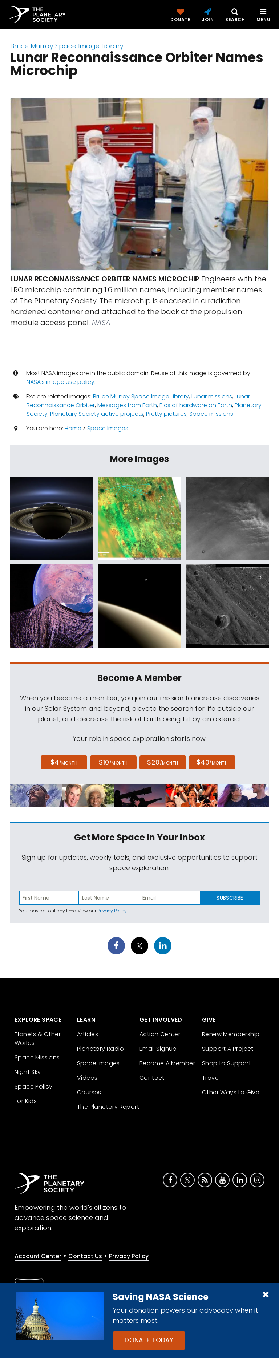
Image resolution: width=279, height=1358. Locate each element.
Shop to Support (226, 1063)
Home (73, 428)
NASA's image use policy (60, 382)
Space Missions (37, 1057)
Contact (152, 1078)
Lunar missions (211, 396)
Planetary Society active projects (96, 414)
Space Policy (34, 1086)
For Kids (26, 1101)
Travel (211, 1078)
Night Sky (28, 1072)
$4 (64, 762)
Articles (87, 1034)
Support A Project (228, 1049)
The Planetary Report (108, 1107)
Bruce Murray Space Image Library (67, 45)
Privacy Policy (112, 911)
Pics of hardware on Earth (195, 405)
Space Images (107, 428)
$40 (212, 762)
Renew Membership (230, 1034)
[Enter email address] (170, 898)
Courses (89, 1092)
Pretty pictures (166, 414)
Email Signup (158, 1049)
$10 (113, 762)
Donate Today (149, 1340)
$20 (162, 762)
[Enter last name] (109, 898)
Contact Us (85, 1256)
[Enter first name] (49, 898)
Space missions (211, 414)
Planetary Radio (100, 1049)
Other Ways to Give (230, 1092)
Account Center (38, 1256)
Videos (87, 1078)
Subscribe (230, 897)
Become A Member (167, 1063)
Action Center (160, 1034)
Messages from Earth (127, 405)
